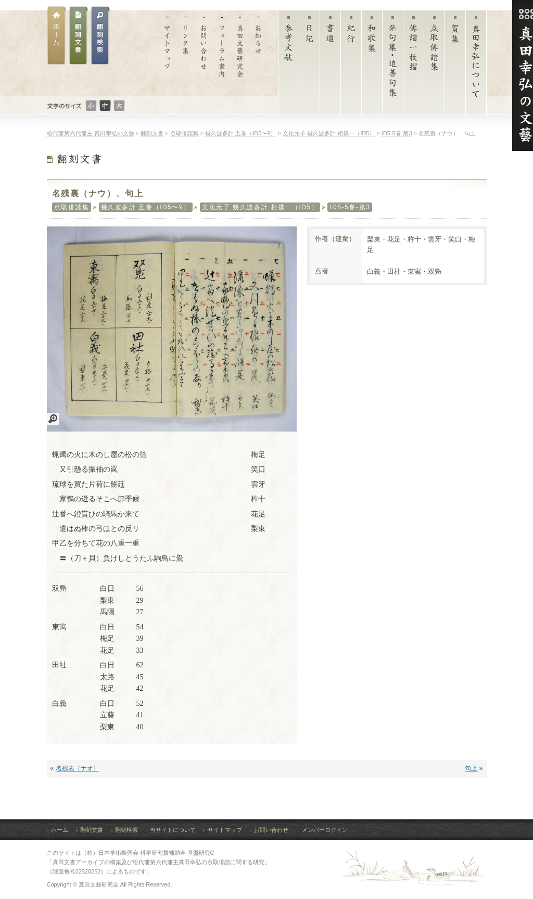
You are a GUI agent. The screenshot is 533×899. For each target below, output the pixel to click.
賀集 (455, 65)
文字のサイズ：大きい (119, 105)
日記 (309, 65)
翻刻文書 (78, 35)
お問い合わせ (204, 53)
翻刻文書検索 (100, 35)
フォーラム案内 (222, 53)
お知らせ (258, 53)
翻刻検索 (126, 830)
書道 (330, 65)
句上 (471, 768)
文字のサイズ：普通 (105, 105)
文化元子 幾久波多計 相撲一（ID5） (260, 207)
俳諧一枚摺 (413, 65)
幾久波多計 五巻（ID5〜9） (146, 207)
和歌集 (372, 65)
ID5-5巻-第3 (349, 207)
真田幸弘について (476, 65)
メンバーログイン (325, 830)
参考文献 (288, 65)
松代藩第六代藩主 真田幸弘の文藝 (90, 133)
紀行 (351, 65)
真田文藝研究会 (240, 53)
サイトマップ (167, 53)
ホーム (57, 35)
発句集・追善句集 (393, 65)
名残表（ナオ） (77, 768)
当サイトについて (173, 830)
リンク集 (185, 53)
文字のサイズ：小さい (91, 105)
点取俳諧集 (434, 65)
